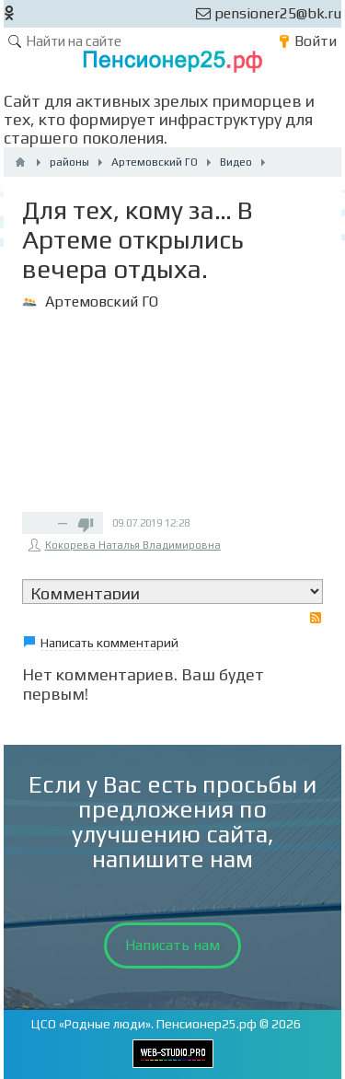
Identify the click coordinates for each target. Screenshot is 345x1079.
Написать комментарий (109, 642)
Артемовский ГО (101, 301)
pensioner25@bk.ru (268, 13)
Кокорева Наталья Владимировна (133, 545)
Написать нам (172, 945)
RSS (315, 618)
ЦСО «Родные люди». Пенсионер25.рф (144, 1023)
